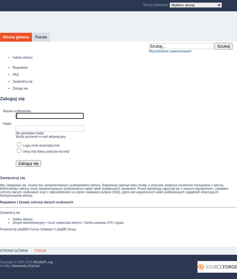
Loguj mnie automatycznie (38, 145)
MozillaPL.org (43, 262)
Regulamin (20, 67)
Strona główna (16, 37)
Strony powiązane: (156, 5)
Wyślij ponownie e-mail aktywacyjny (41, 136)
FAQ (16, 74)
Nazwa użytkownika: (17, 111)
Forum (41, 37)
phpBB (22, 229)
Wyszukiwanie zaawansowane (170, 51)
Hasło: (7, 123)
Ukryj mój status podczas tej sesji (43, 151)
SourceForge (217, 267)
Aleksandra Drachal (25, 266)
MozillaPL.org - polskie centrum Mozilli (59, 22)
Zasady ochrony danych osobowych (46, 202)
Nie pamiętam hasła (30, 133)
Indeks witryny (23, 57)
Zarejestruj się (23, 81)
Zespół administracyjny (29, 222)
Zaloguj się (20, 88)
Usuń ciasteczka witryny (65, 222)
